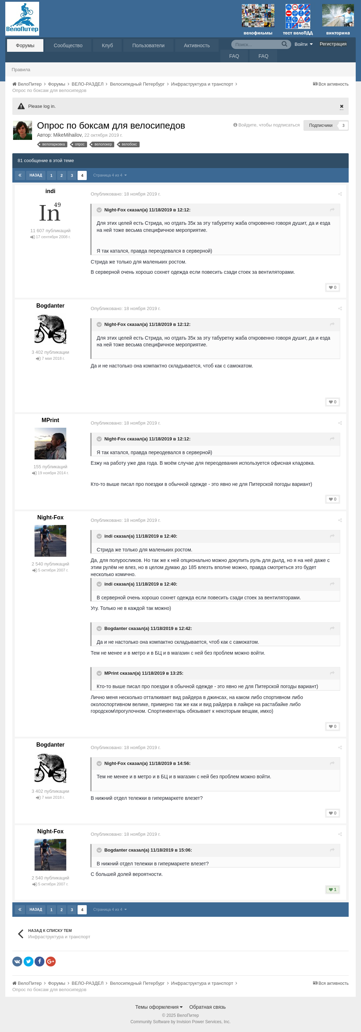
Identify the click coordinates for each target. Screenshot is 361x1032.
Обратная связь (207, 1007)
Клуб (107, 45)
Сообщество (68, 45)
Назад (36, 175)
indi (50, 191)
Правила (21, 69)
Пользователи (148, 45)
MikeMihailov (67, 135)
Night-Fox (115, 209)
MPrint (50, 420)
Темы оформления (159, 1007)
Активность (197, 45)
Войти (304, 44)
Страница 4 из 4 (110, 175)
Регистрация (333, 44)
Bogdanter (50, 306)
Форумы (25, 45)
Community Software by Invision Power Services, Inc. (180, 1021)
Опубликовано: (126, 194)
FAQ (234, 56)
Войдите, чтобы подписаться (269, 125)
